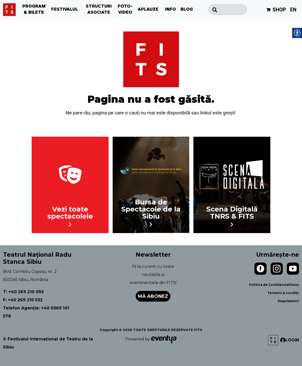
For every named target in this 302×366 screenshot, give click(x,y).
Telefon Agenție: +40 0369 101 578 (36, 312)
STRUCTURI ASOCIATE (99, 10)
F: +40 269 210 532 (23, 300)
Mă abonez (153, 296)
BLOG (186, 10)
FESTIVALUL (64, 10)
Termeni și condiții (283, 293)
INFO (170, 10)
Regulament (288, 301)
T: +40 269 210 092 (23, 291)
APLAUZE (148, 10)
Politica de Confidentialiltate (274, 285)
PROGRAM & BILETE (34, 10)
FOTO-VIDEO (125, 10)
